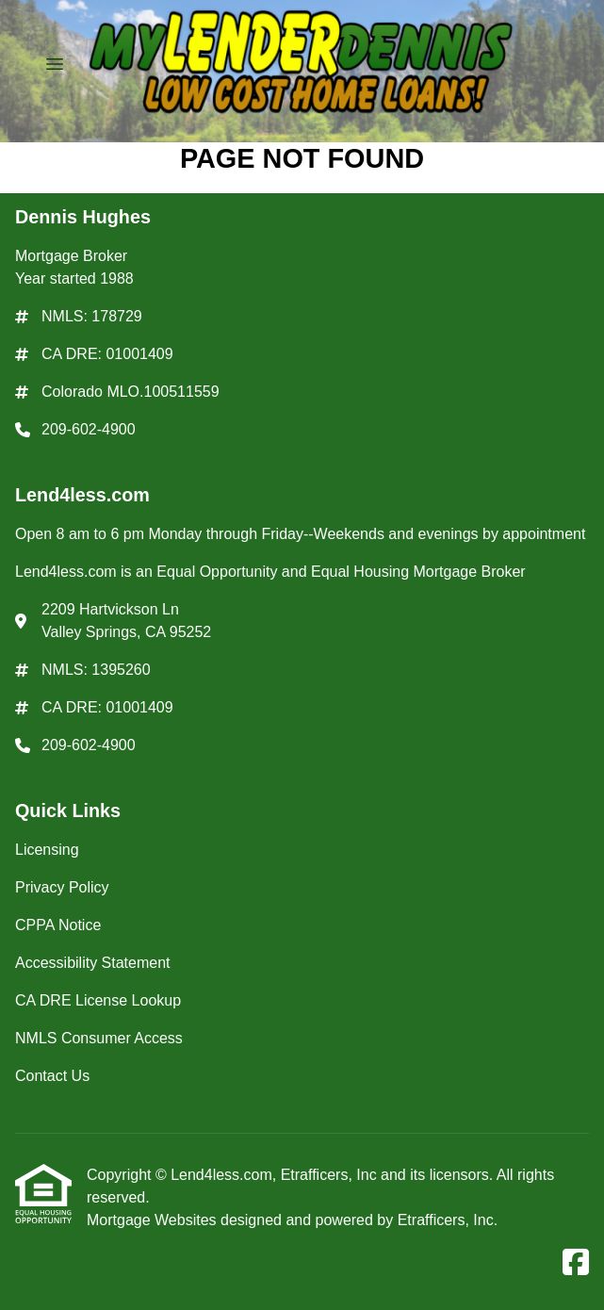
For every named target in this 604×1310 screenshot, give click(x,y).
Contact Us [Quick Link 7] (52, 1076)
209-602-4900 (88, 429)
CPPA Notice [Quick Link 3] (58, 925)
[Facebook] (576, 1263)
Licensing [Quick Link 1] (47, 850)
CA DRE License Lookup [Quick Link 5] (98, 1000)
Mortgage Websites (153, 1220)
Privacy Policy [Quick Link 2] (62, 887)
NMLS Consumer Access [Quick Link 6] (99, 1038)
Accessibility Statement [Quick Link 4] (93, 963)
